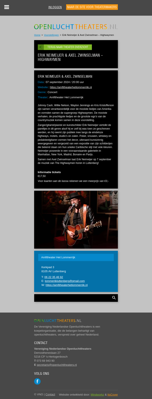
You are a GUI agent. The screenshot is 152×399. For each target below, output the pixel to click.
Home (37, 35)
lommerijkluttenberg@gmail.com (65, 281)
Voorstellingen (51, 35)
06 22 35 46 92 (53, 277)
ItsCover (113, 394)
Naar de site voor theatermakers (92, 7)
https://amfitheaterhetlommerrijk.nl (71, 87)
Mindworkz (97, 394)
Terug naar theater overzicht (67, 47)
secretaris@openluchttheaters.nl (57, 364)
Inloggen (55, 7)
